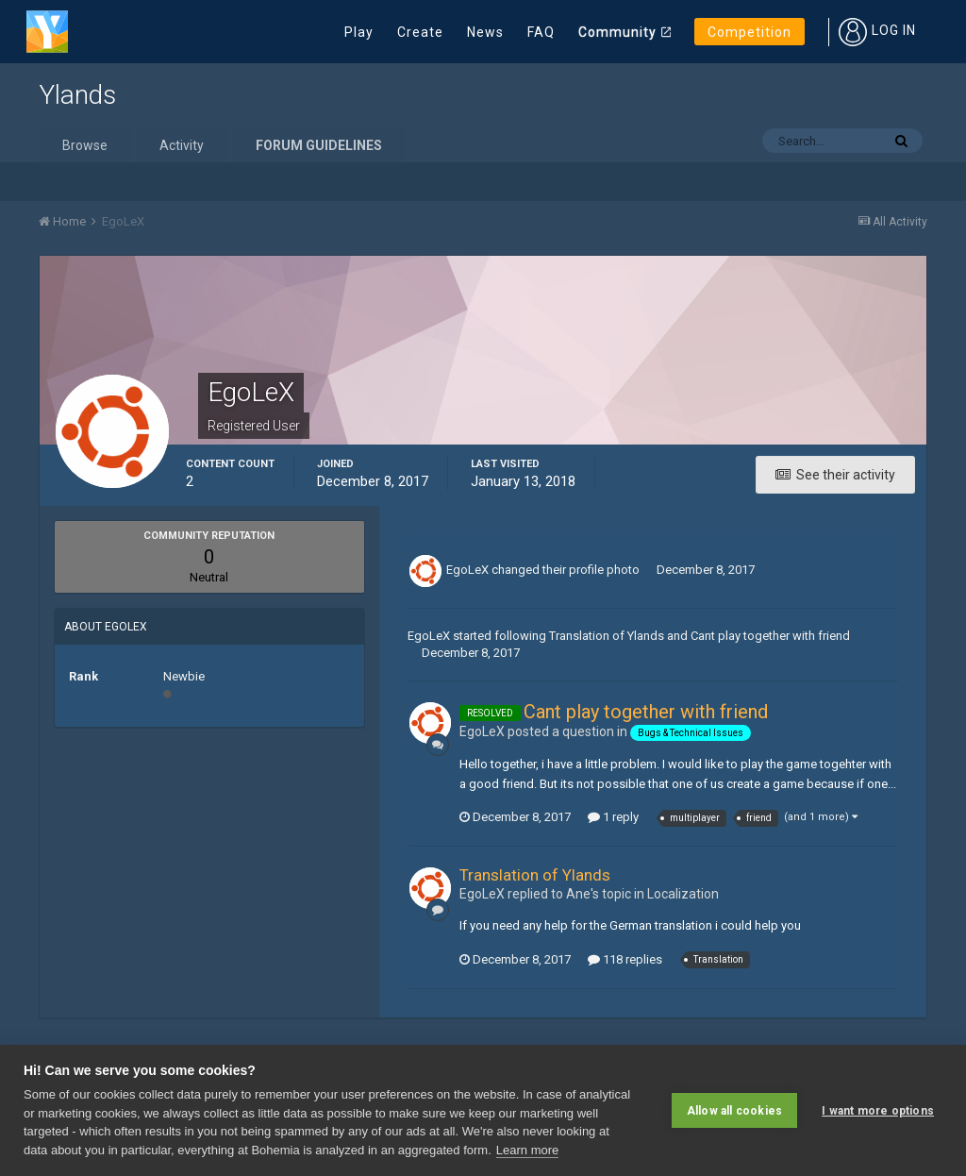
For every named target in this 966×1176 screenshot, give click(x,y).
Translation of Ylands (606, 636)
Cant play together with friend (770, 636)
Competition (749, 32)
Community (617, 32)
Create (420, 32)
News (485, 32)
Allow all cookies (734, 1110)
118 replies (625, 959)
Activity (181, 145)
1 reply (613, 817)
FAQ (541, 32)
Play (359, 32)
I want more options (878, 1110)
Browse (85, 145)
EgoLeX (467, 570)
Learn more (527, 1150)
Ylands (77, 94)
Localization (683, 893)
